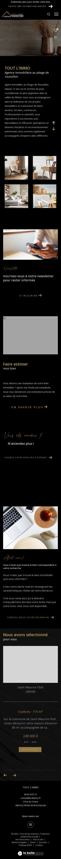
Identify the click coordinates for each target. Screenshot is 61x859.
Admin (33, 842)
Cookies (39, 845)
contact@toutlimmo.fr (30, 798)
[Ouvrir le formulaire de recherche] (48, 14)
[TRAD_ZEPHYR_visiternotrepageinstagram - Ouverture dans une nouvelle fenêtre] (30, 824)
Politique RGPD (25, 845)
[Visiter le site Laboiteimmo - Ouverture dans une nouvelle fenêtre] (30, 851)
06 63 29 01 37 (30, 794)
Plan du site (38, 839)
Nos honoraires (23, 839)
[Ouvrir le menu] (56, 14)
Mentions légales (19, 842)
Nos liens (43, 842)
